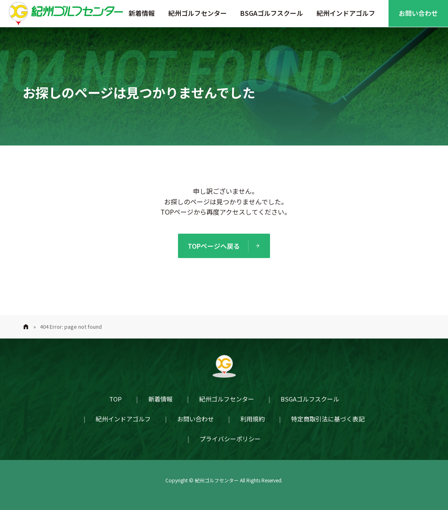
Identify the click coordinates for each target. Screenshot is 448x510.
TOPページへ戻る (214, 246)
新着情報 (142, 13)
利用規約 (252, 419)
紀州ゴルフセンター (197, 13)
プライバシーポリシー (230, 438)
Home (25, 326)
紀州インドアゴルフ (345, 13)
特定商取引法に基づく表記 (328, 419)
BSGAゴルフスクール (271, 13)
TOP (115, 399)
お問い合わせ (418, 13)
